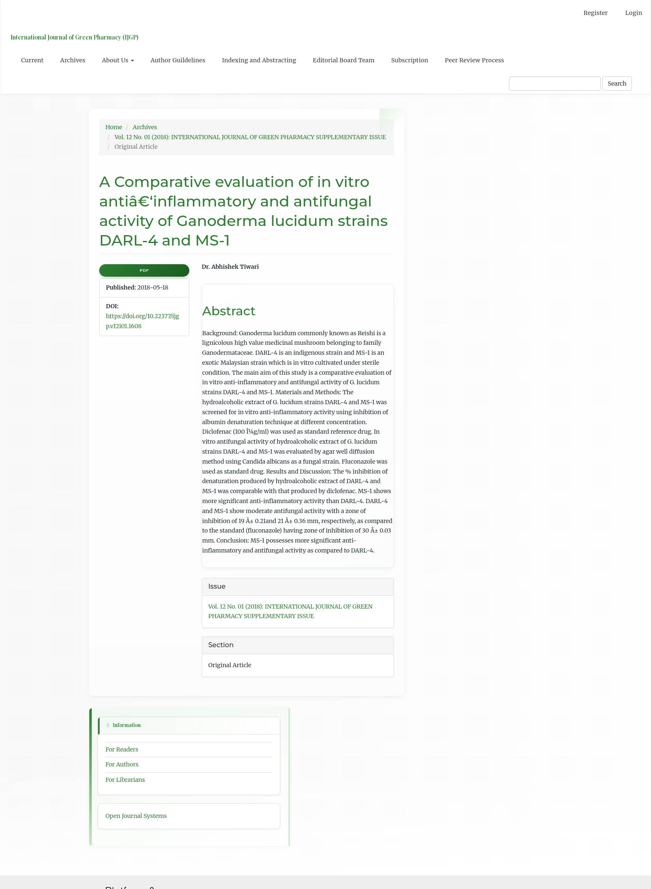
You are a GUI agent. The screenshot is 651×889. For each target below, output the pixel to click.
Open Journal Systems (451, 216)
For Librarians (440, 180)
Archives (73, 60)
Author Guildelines (178, 60)
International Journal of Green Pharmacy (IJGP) (73, 37)
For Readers (437, 149)
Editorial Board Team (344, 60)
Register (596, 13)
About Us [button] (118, 60)
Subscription (409, 60)
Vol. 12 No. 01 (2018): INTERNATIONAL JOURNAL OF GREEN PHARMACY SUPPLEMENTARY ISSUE (250, 137)
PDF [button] (144, 270)
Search (617, 83)
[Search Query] (555, 83)
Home (113, 127)
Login (633, 13)
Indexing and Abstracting (259, 60)
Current (32, 60)
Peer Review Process (474, 60)
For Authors (437, 165)
